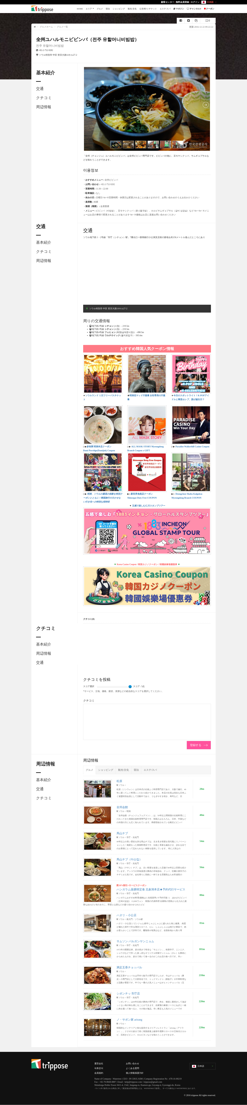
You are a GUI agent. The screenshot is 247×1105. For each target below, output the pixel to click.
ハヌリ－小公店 (126, 915)
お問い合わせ (132, 1063)
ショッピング (119, 9)
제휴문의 (98, 1068)
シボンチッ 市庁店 (128, 993)
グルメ (100, 9)
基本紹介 (43, 242)
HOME (80, 9)
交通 (40, 89)
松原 (119, 781)
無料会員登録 (182, 2)
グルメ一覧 (62, 27)
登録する (195, 745)
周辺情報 (43, 107)
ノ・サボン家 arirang (129, 1019)
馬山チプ (122, 833)
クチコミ (44, 98)
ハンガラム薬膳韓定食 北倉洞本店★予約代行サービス (151, 889)
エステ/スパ (165, 9)
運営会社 (98, 1063)
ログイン (195, 2)
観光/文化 (132, 9)
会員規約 (98, 1073)
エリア (89, 9)
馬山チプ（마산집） (129, 859)
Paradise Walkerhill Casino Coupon (192, 446)
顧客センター (167, 2)
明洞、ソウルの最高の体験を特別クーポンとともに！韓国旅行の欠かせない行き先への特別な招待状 (103, 498)
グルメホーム (46, 27)
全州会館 (122, 807)
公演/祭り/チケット (148, 9)
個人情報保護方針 (135, 1073)
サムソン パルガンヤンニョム (135, 941)
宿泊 (108, 9)
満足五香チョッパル (129, 967)
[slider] (130, 686)
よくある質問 (132, 1068)
